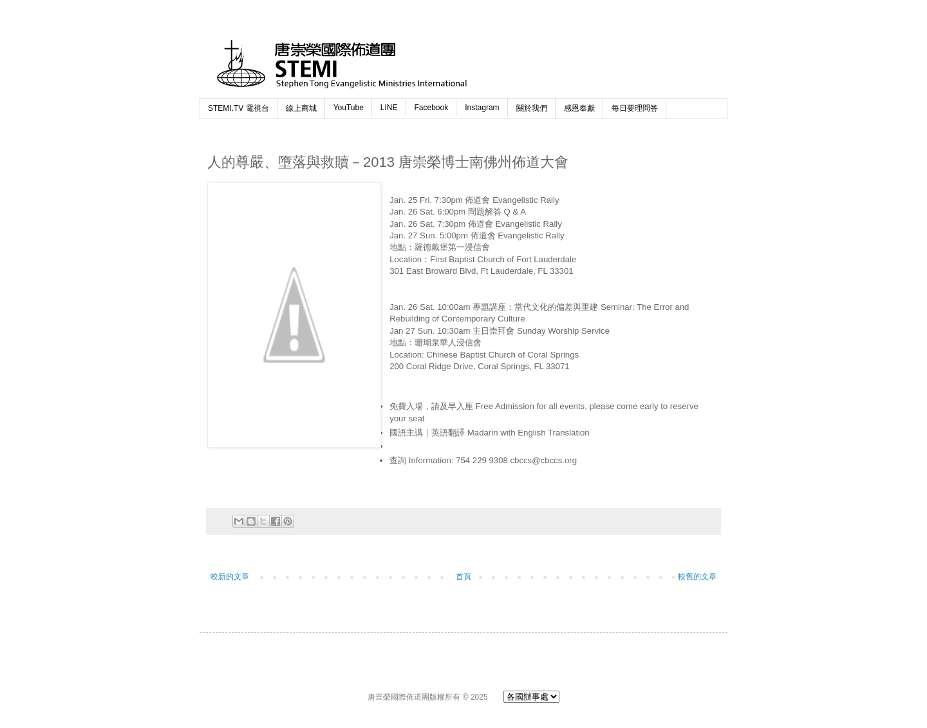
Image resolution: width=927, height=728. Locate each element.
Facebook (432, 107)
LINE (389, 107)
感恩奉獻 (579, 108)
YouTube (348, 107)
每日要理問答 (635, 108)
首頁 (463, 576)
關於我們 (531, 108)
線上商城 (301, 108)
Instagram (482, 107)
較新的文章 (230, 576)
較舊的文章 (697, 576)
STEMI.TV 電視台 (238, 108)
